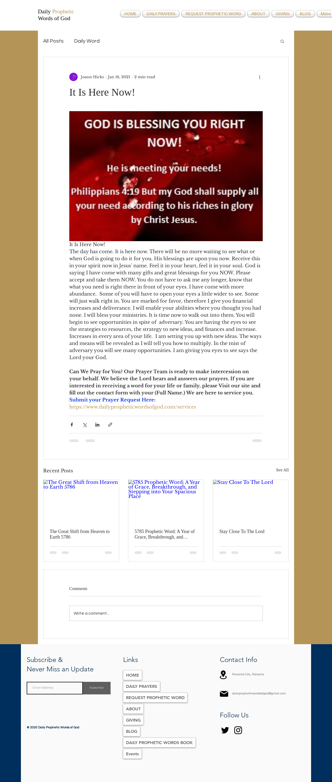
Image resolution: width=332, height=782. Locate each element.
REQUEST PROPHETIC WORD (155, 697)
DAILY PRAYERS (141, 686)
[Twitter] (225, 730)
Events (132, 753)
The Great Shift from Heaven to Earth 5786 (80, 534)
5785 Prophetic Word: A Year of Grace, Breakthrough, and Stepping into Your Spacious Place (165, 534)
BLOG (131, 731)
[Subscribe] (97, 688)
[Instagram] (238, 730)
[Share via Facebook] (71, 424)
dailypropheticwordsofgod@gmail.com (259, 693)
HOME (132, 675)
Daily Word (87, 41)
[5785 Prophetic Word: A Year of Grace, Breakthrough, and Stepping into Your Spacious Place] (166, 501)
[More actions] (259, 77)
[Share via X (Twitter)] (84, 424)
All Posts (53, 41)
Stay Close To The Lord (241, 531)
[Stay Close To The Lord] (251, 501)
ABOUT (133, 708)
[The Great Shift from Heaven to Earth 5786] (81, 501)
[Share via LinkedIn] (97, 424)
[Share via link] (110, 424)
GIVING (133, 720)
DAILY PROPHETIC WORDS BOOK (159, 742)
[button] (282, 41)
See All (282, 470)
